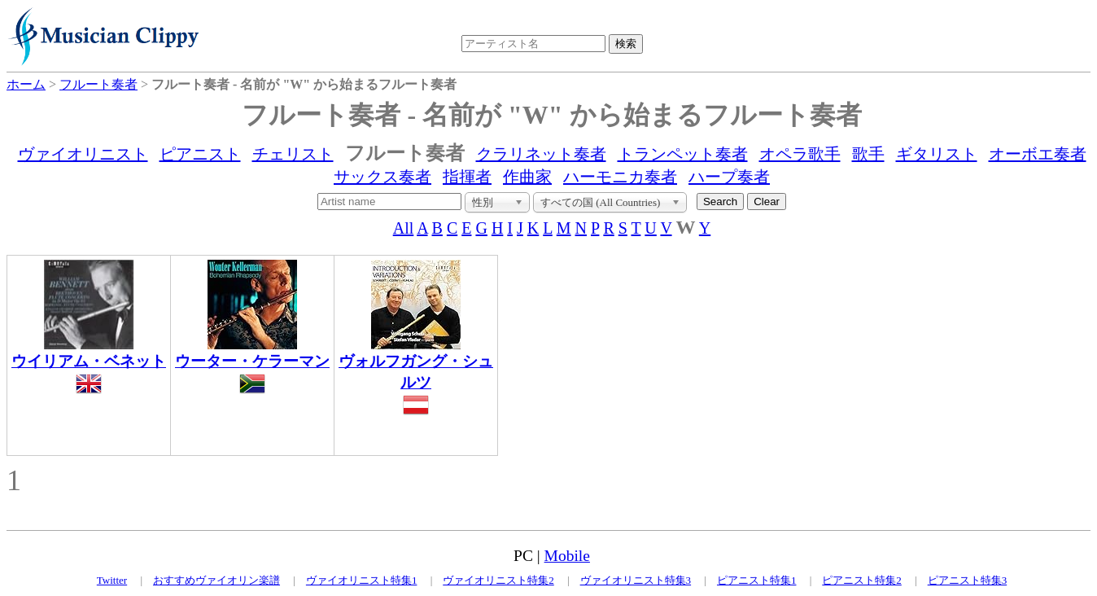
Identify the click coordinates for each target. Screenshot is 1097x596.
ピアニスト (200, 154)
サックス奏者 (382, 177)
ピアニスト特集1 (757, 580)
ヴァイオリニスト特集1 (361, 580)
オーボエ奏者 (1037, 154)
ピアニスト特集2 (862, 580)
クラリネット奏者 (541, 154)
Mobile (567, 555)
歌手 (868, 154)
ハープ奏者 (729, 177)
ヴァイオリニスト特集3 (636, 580)
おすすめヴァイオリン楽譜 (216, 580)
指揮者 (467, 177)
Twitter (112, 580)
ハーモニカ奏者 (620, 177)
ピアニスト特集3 (967, 580)
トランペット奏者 (683, 154)
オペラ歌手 (800, 154)
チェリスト (293, 154)
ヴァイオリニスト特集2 (498, 580)
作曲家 (527, 177)
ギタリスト (936, 154)
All (403, 228)
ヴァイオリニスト (83, 154)
